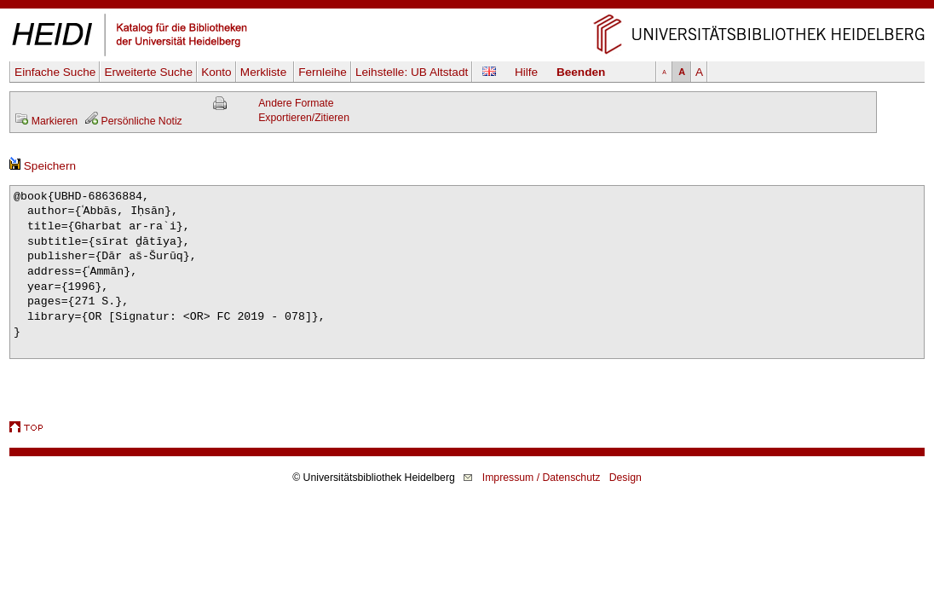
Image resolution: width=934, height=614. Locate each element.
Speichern (42, 165)
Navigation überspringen (467, 7)
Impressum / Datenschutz (541, 478)
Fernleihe (322, 72)
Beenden (580, 72)
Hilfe (526, 72)
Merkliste (265, 72)
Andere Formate (295, 103)
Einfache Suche (54, 72)
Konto (216, 72)
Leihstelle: (411, 72)
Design (625, 478)
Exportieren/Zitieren (303, 118)
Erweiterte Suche (148, 72)
